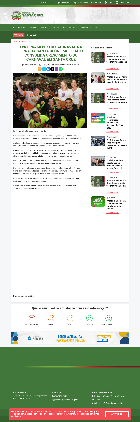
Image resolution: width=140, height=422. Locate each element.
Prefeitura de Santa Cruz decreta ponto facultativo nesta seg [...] (116, 61)
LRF (64, 27)
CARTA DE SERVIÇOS (86, 27)
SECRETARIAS (45, 27)
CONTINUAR (116, 414)
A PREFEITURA (22, 27)
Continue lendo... (112, 68)
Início (15, 41)
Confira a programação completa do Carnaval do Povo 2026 (115, 122)
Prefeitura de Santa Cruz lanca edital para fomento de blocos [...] (116, 205)
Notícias (22, 41)
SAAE (96, 27)
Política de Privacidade (43, 414)
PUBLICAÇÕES (73, 27)
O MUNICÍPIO (33, 27)
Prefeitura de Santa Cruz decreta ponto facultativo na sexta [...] (116, 184)
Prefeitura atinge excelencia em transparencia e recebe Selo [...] (114, 164)
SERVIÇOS (56, 27)
